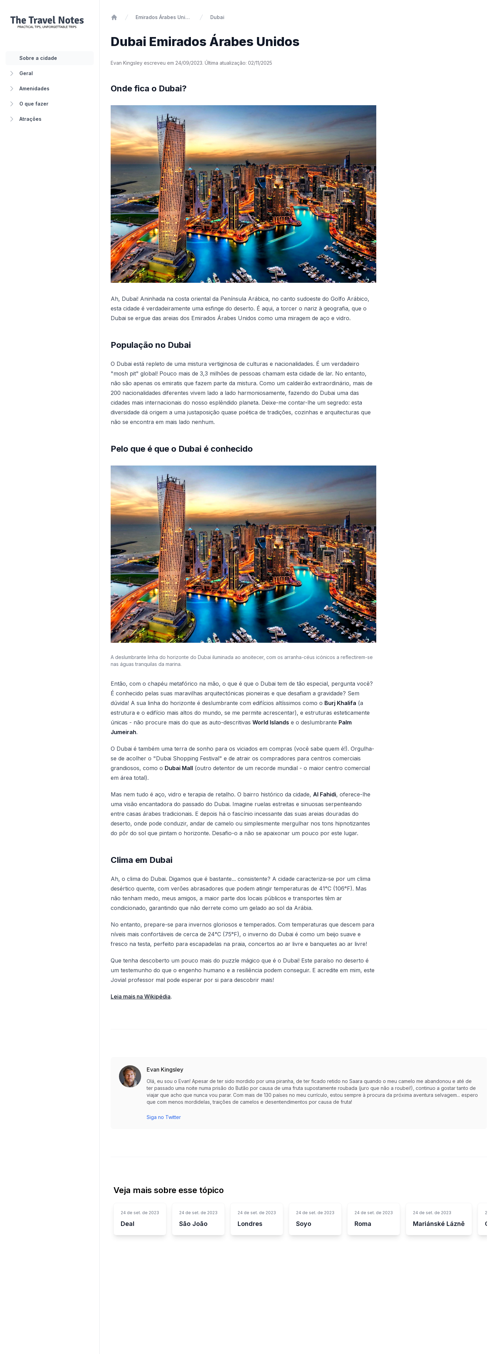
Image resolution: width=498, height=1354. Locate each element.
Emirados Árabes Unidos (164, 17)
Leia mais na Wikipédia (140, 996)
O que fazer (28, 103)
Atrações (25, 119)
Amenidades (28, 88)
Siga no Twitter (164, 1117)
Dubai (217, 17)
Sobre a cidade (38, 58)
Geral (20, 73)
